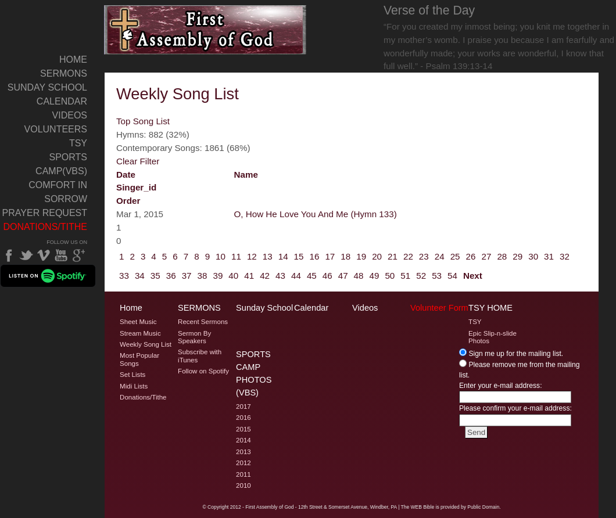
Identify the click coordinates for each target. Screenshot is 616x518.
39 (218, 275)
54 (452, 275)
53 (437, 275)
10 (220, 256)
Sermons (63, 73)
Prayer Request (44, 213)
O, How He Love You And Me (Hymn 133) (315, 214)
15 (299, 256)
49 (374, 275)
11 (236, 256)
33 (124, 275)
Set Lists (132, 374)
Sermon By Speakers (194, 337)
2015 (243, 429)
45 (312, 275)
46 (327, 275)
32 (565, 256)
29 (517, 256)
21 (392, 256)
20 (377, 256)
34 (140, 275)
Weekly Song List (145, 344)
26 (471, 256)
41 (249, 275)
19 (361, 256)
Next (472, 275)
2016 (243, 417)
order (128, 201)
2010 (243, 485)
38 (202, 275)
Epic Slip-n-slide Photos (492, 337)
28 (502, 256)
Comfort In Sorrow (57, 192)
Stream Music (140, 333)
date (125, 174)
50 (390, 275)
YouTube (61, 255)
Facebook (8, 255)
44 (296, 275)
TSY (78, 143)
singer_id (136, 187)
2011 (243, 474)
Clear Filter (137, 161)
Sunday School (47, 87)
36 (171, 275)
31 (549, 256)
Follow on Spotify (203, 371)
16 (315, 256)
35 (155, 275)
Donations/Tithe (45, 227)
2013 (243, 451)
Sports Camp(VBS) (61, 164)
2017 (243, 406)
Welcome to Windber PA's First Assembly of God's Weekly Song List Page (205, 30)
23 (424, 256)
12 (252, 256)
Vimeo (43, 255)
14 (283, 256)
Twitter (26, 255)
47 (343, 275)
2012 (243, 462)
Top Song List (143, 121)
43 (280, 275)
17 (330, 256)
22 (408, 256)
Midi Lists (134, 386)
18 (345, 256)
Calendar (62, 101)
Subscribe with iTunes (199, 355)
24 (440, 256)
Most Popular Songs (139, 359)
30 (533, 256)
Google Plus (78, 255)
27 (486, 256)
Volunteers (55, 129)
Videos (69, 115)
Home (73, 59)
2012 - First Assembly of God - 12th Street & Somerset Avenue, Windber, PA (313, 507)
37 (187, 275)
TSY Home (490, 307)
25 (455, 256)
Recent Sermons (203, 321)
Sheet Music (138, 321)
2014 (243, 440)
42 (265, 275)
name (246, 174)
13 (268, 256)
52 (421, 275)
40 (233, 275)
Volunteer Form (439, 307)
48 (359, 275)
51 (405, 275)
